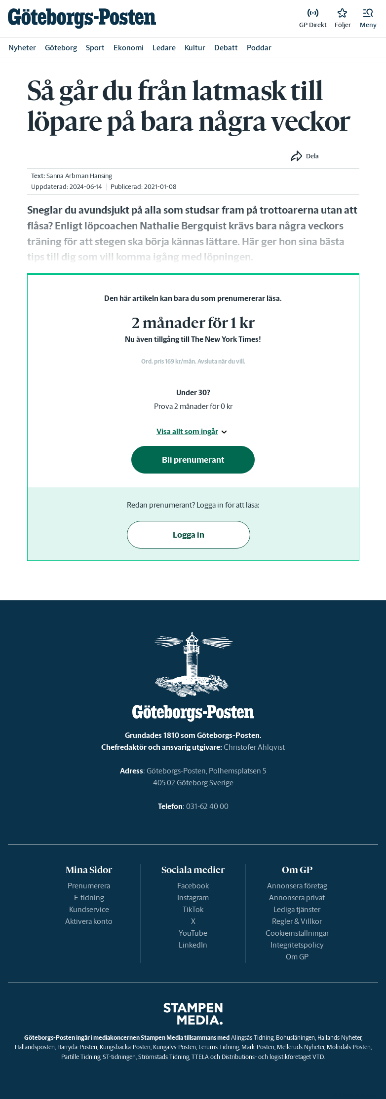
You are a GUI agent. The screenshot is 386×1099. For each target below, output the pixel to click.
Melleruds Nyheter (300, 1047)
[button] (368, 19)
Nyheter (22, 47)
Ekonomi (129, 47)
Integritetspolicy (297, 945)
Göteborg (61, 47)
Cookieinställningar (297, 933)
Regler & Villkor (297, 921)
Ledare (164, 47)
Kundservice (89, 909)
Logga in (188, 534)
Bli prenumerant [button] (193, 459)
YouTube (193, 933)
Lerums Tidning (218, 1047)
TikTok (193, 909)
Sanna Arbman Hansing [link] (79, 176)
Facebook (193, 885)
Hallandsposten (35, 1047)
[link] (82, 18)
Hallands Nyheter (339, 1037)
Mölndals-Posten (349, 1047)
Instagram (193, 897)
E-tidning (89, 897)
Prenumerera (89, 885)
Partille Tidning (80, 1057)
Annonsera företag (297, 885)
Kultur (195, 47)
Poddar (259, 47)
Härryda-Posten (77, 1047)
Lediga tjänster (296, 909)
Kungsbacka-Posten (125, 1047)
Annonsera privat (297, 897)
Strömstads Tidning (163, 1057)
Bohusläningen (295, 1037)
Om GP (297, 956)
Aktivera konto (89, 921)
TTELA (200, 1057)
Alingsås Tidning (252, 1037)
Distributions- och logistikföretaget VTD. (273, 1057)
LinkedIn (193, 945)
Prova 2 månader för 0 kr (193, 406)
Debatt (226, 47)
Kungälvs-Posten (174, 1047)
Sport (95, 47)
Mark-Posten (257, 1047)
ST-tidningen (119, 1057)
